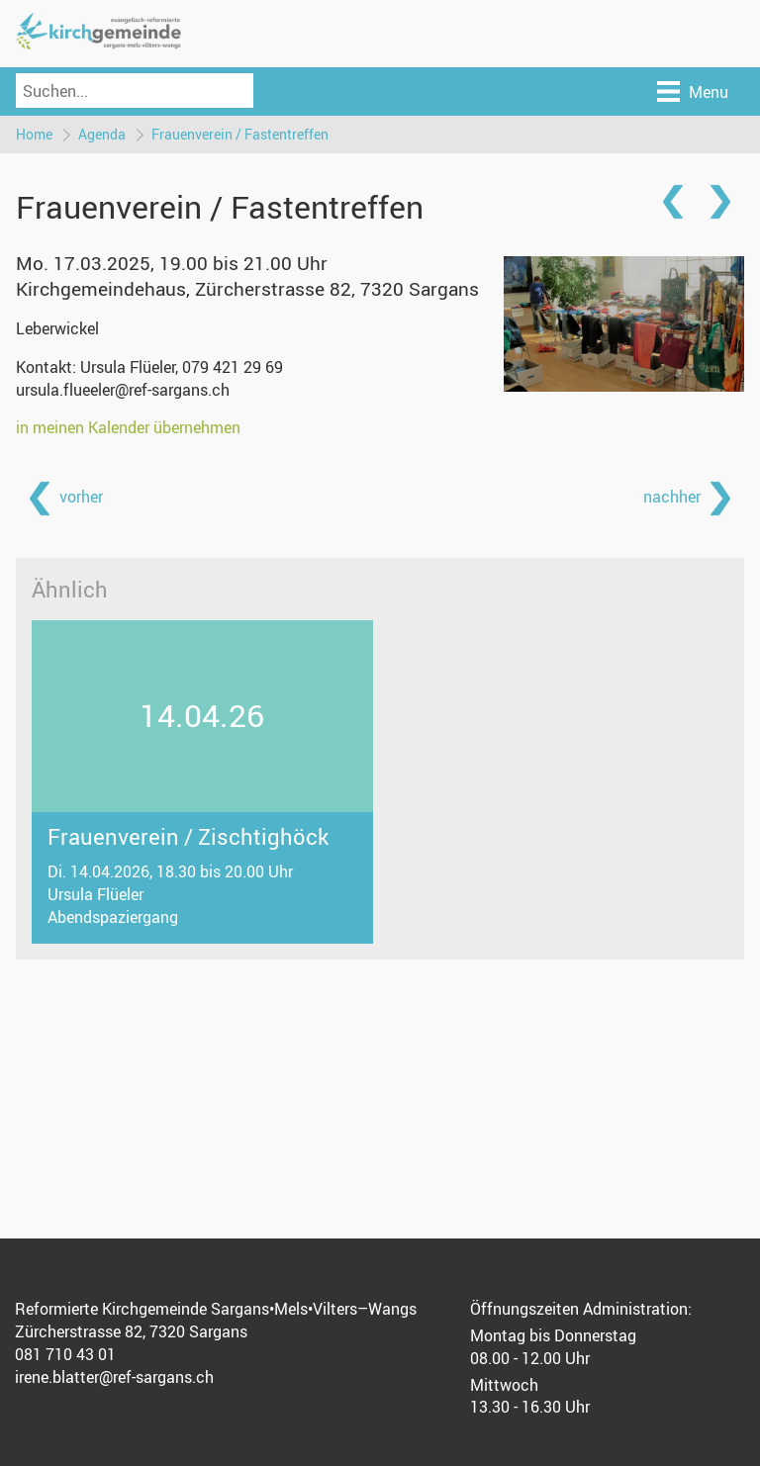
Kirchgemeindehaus (247, 289)
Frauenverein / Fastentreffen (240, 134)
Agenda (102, 134)
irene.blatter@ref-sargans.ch (114, 1377)
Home (34, 134)
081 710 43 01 (65, 1354)
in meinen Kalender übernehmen (128, 427)
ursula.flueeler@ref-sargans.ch (123, 390)
